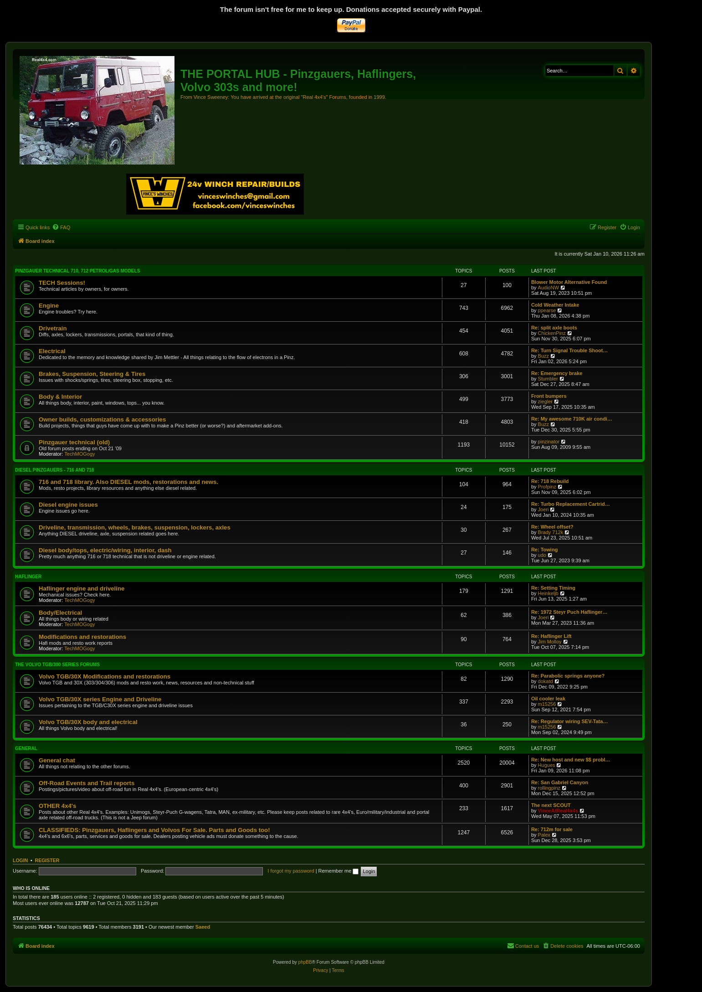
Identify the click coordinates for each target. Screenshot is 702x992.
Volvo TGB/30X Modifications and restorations (104, 676)
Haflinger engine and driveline (81, 588)
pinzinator (549, 441)
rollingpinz (549, 788)
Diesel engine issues (68, 504)
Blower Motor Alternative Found (569, 282)
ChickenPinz (552, 333)
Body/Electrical (60, 612)
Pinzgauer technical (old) (74, 442)
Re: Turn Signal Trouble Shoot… (569, 350)
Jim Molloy (550, 641)
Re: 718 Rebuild (550, 481)
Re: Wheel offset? (552, 526)
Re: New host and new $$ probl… (570, 759)
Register (47, 860)
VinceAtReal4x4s (558, 810)
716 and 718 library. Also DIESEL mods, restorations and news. (128, 481)
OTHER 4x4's (57, 805)
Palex (544, 835)
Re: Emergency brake (557, 373)
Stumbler (548, 378)
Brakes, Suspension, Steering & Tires (92, 373)
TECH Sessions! (62, 282)
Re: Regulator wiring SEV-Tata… (569, 721)
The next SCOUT (551, 805)
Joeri (543, 509)
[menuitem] (61, 227)
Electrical (52, 351)
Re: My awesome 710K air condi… (571, 418)
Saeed (202, 927)
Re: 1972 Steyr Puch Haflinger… (569, 612)
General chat (57, 760)
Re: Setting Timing (553, 588)
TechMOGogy (79, 454)
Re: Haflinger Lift (551, 636)
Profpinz (547, 486)
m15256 (547, 704)
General (26, 748)
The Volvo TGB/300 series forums (57, 664)
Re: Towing (544, 549)
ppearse (547, 310)
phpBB (305, 962)
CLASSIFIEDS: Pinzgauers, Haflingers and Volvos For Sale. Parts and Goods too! (154, 830)
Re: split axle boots (554, 327)
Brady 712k (551, 532)
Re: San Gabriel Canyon (559, 782)
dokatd (545, 681)
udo (542, 555)
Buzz (543, 356)
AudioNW (548, 287)
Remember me (338, 871)
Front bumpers (549, 396)
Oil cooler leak (548, 698)
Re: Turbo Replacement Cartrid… (570, 504)
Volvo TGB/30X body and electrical (88, 722)
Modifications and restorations (82, 636)
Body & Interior (60, 396)
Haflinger (28, 576)
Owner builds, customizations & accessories (102, 419)
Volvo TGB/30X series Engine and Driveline (100, 699)
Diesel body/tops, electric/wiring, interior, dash (105, 550)
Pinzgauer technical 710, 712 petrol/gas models (77, 270)
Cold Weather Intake (555, 305)
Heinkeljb (548, 593)
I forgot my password (290, 871)
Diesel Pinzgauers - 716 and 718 (54, 470)
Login (20, 860)
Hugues (546, 765)
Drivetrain (53, 328)
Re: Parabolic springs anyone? (568, 675)
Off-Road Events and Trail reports (86, 783)
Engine (49, 305)
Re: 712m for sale (552, 829)
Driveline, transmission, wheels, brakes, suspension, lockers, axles (135, 527)
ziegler (545, 401)
